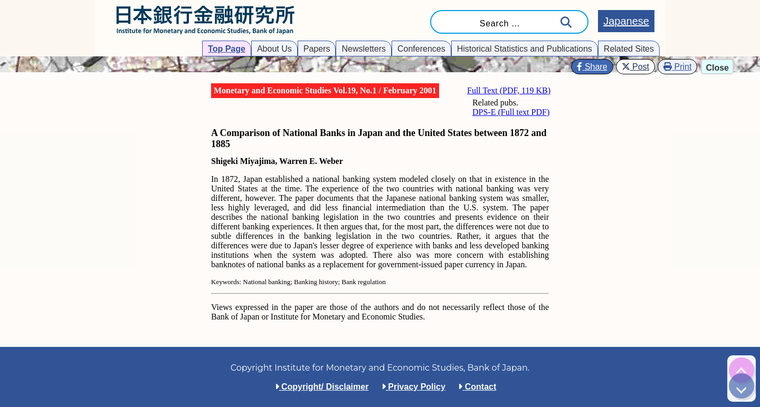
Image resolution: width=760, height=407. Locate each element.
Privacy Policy (413, 386)
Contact (477, 386)
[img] (741, 370)
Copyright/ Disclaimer (322, 386)
